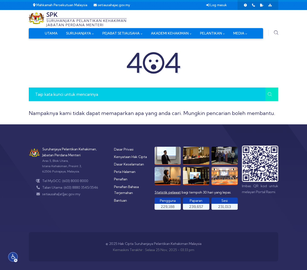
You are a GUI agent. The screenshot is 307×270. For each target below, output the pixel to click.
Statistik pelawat (168, 192)
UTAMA (51, 33)
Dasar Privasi (123, 149)
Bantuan (120, 200)
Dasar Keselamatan (129, 164)
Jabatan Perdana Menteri (61, 155)
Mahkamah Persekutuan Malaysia (60, 5)
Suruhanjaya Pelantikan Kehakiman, (69, 149)
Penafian (120, 179)
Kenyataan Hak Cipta (130, 157)
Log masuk (216, 5)
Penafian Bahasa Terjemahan (126, 190)
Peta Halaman (124, 171)
